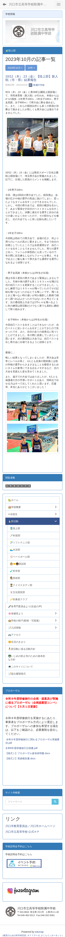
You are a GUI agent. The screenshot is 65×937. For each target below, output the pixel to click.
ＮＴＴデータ (33, 935)
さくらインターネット (51, 935)
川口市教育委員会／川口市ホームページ (30, 826)
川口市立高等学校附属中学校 (29, 4)
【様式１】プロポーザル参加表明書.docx (27, 753)
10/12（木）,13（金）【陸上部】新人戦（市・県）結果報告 (31, 78)
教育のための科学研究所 (14, 935)
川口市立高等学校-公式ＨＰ (22, 831)
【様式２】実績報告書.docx (20, 758)
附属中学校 (37, 85)
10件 (31, 67)
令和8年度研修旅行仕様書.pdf (21, 748)
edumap (39, 931)
